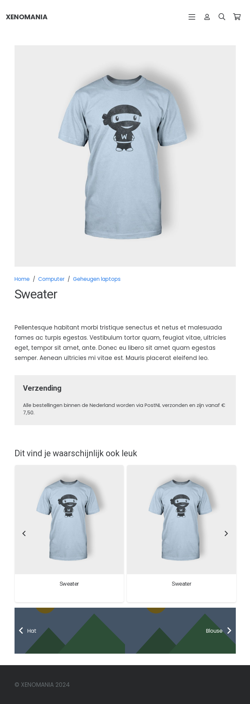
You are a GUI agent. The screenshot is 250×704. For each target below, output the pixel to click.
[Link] (207, 17)
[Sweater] (69, 519)
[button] (192, 17)
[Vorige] (24, 533)
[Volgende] (226, 533)
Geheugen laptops (97, 279)
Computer (51, 279)
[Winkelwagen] (236, 16)
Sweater (69, 583)
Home (22, 279)
